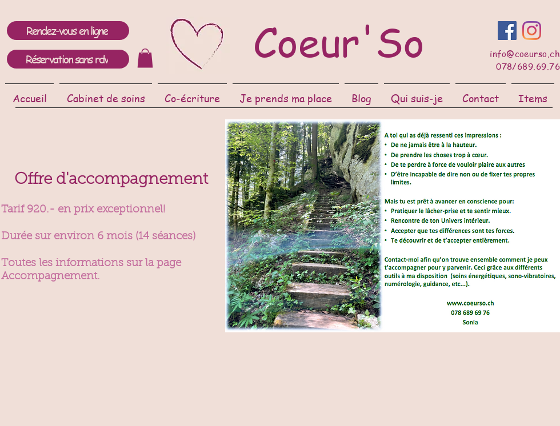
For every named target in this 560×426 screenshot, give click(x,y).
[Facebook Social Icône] (507, 30)
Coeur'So (339, 41)
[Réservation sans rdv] (68, 59)
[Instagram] (531, 30)
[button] (106, 92)
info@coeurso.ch (525, 53)
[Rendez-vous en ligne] (68, 30)
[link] (145, 58)
